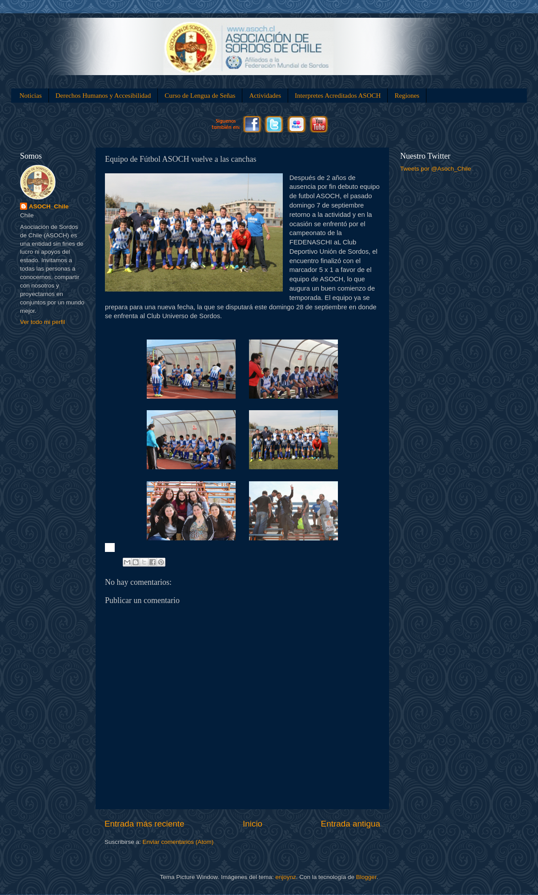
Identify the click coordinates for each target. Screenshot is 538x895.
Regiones (406, 95)
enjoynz (285, 877)
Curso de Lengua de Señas (200, 95)
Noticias (31, 95)
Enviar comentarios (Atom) (178, 842)
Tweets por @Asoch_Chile (435, 168)
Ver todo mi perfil (42, 322)
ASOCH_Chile (48, 206)
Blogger (366, 877)
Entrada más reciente (144, 823)
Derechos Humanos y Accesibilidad (103, 95)
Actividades (265, 95)
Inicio (252, 823)
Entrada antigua (350, 823)
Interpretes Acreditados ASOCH (338, 95)
